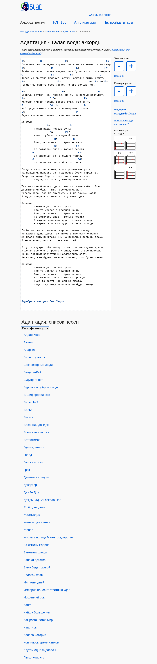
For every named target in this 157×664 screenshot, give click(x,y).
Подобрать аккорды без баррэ (42, 301)
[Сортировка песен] (35, 328)
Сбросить (119, 76)
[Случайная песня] (100, 14)
